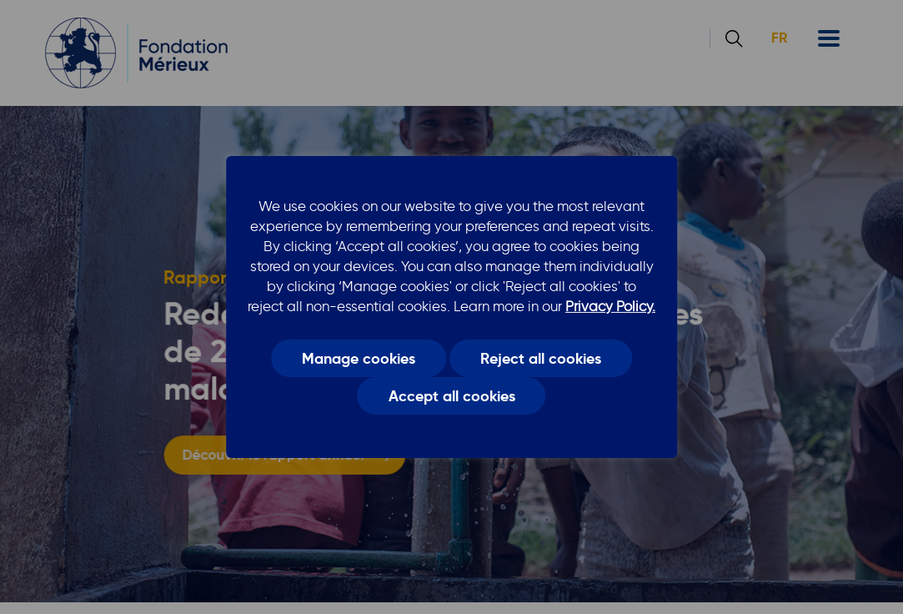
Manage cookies (358, 358)
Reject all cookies (540, 358)
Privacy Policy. (610, 306)
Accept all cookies (452, 396)
